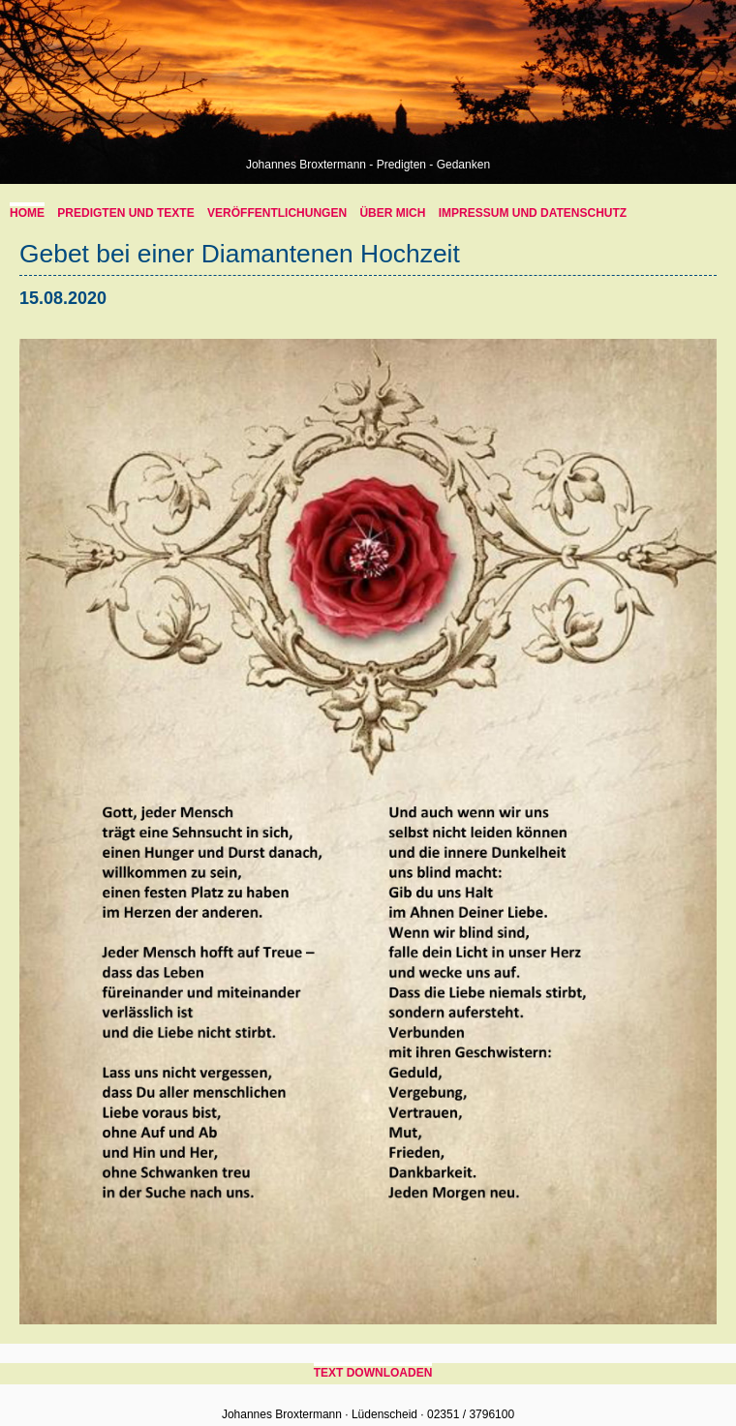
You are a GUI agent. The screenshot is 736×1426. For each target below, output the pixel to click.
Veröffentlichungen (277, 213)
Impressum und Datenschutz (533, 213)
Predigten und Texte (125, 213)
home (27, 213)
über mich (392, 213)
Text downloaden (373, 1373)
